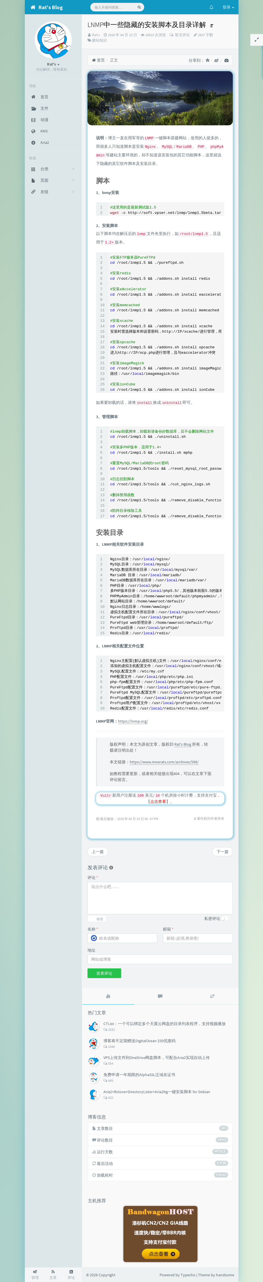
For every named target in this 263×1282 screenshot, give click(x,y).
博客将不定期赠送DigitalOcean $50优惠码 (139, 1040)
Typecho (188, 1274)
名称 (92, 929)
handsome (225, 1274)
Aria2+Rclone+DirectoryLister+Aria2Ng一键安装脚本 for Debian (156, 1091)
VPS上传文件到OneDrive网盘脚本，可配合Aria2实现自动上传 (156, 1057)
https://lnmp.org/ (133, 721)
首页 (98, 60)
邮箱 (168, 929)
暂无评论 (182, 34)
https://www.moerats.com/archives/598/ (164, 761)
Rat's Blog (182, 744)
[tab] (108, 996)
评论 (92, 877)
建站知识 (99, 40)
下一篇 (223, 851)
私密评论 (212, 918)
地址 (91, 950)
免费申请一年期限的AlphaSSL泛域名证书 (139, 1074)
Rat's (96, 34)
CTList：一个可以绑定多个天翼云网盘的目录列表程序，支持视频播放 (164, 1023)
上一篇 (98, 851)
